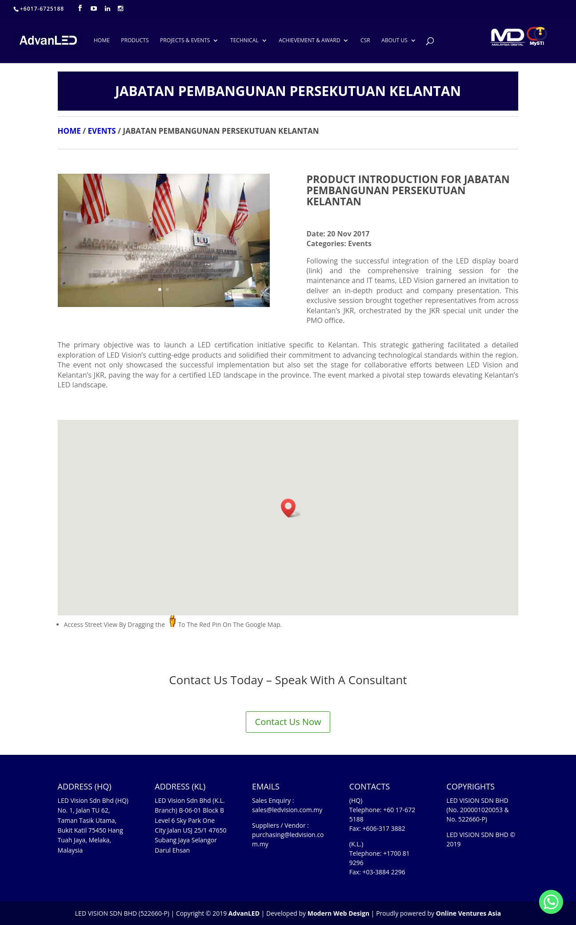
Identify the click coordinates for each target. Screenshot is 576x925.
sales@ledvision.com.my (287, 809)
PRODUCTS (134, 40)
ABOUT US (394, 40)
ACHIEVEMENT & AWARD (309, 40)
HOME (102, 40)
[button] (291, 508)
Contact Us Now (288, 722)
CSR (365, 40)
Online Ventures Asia (468, 913)
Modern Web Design (338, 913)
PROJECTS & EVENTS (185, 40)
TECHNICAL (244, 40)
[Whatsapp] (551, 902)
